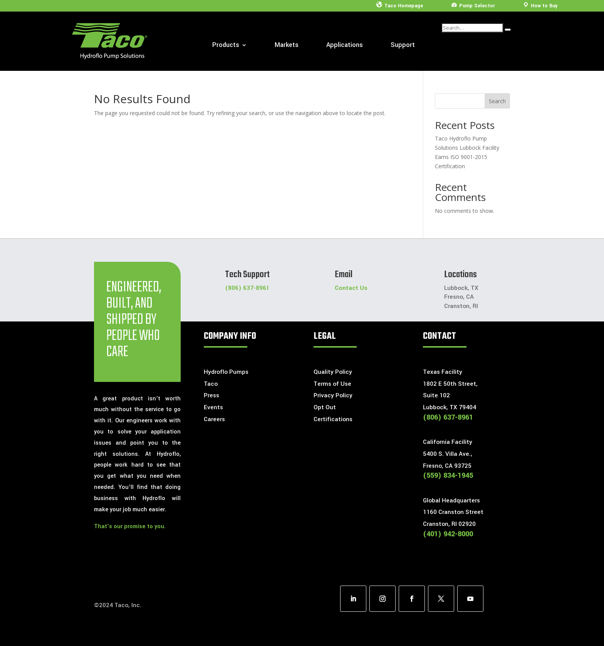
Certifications (333, 419)
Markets (287, 45)
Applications (344, 45)
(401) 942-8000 (448, 534)
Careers (214, 419)
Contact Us (351, 288)
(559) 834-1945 (448, 475)
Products (225, 45)
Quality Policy (333, 372)
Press (211, 395)
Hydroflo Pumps (226, 372)
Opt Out (325, 407)
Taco (211, 384)
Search (497, 101)
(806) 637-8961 (247, 288)
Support (403, 45)
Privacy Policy (333, 395)
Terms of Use (332, 384)
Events (213, 407)
